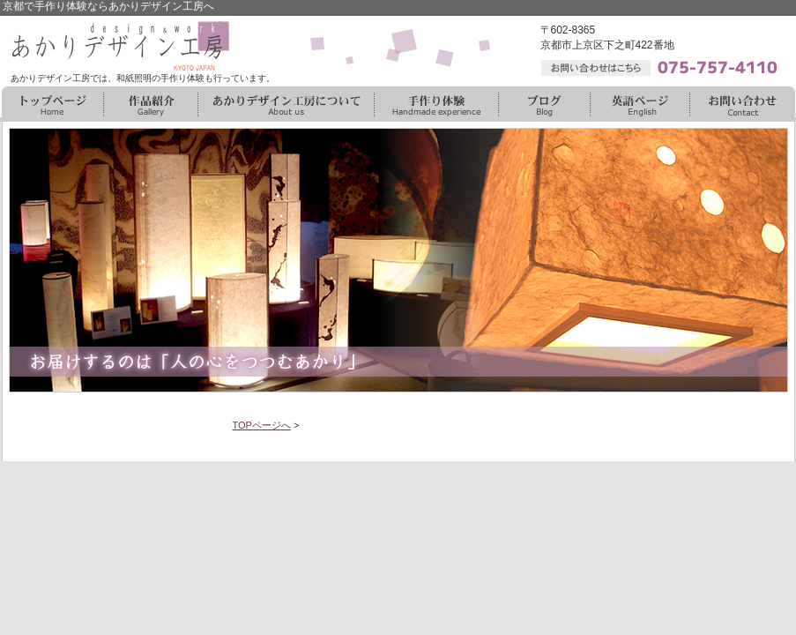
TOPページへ (262, 425)
